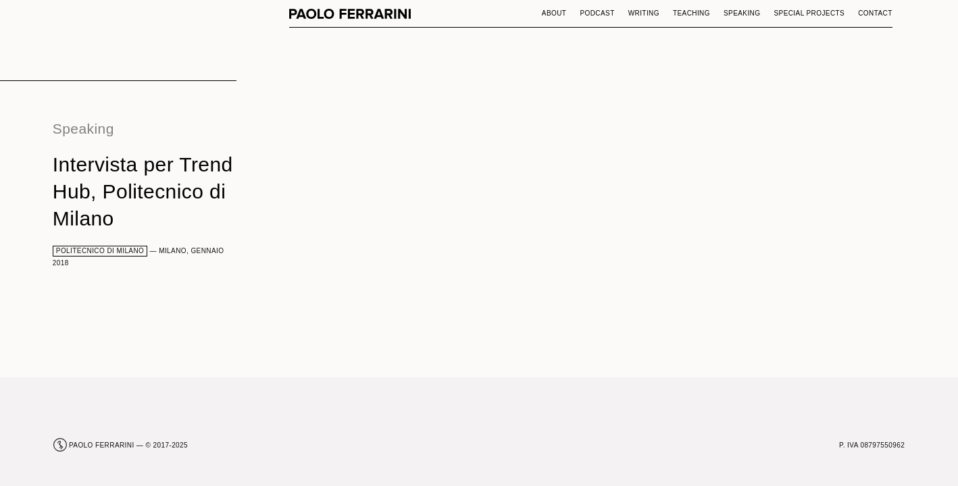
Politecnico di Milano (100, 250)
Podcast (597, 13)
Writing (643, 13)
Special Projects (809, 13)
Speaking (742, 13)
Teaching (691, 13)
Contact (875, 13)
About (554, 13)
